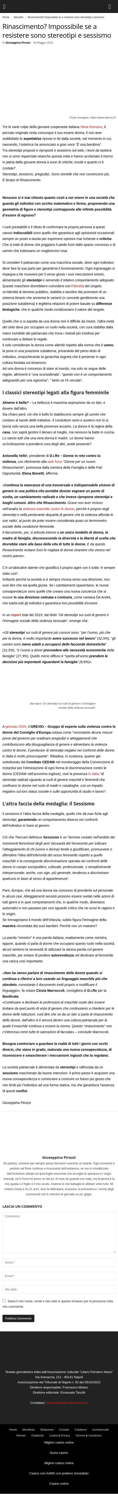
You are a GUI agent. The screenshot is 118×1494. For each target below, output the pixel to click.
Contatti (64, 1429)
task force (55, 462)
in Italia (93, 774)
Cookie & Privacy (59, 1435)
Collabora (81, 1429)
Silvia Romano (91, 127)
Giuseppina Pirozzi (18, 42)
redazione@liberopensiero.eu (67, 1403)
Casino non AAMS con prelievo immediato (59, 1473)
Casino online (59, 1483)
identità (78, 286)
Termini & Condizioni (89, 1435)
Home (5, 17)
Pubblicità (37, 1435)
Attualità (18, 17)
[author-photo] (59, 1141)
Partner (21, 1435)
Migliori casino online (59, 1442)
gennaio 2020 (15, 727)
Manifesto (28, 1429)
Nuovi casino (59, 1453)
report (16, 615)
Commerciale (100, 1429)
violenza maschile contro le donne (48, 509)
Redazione (46, 1429)
